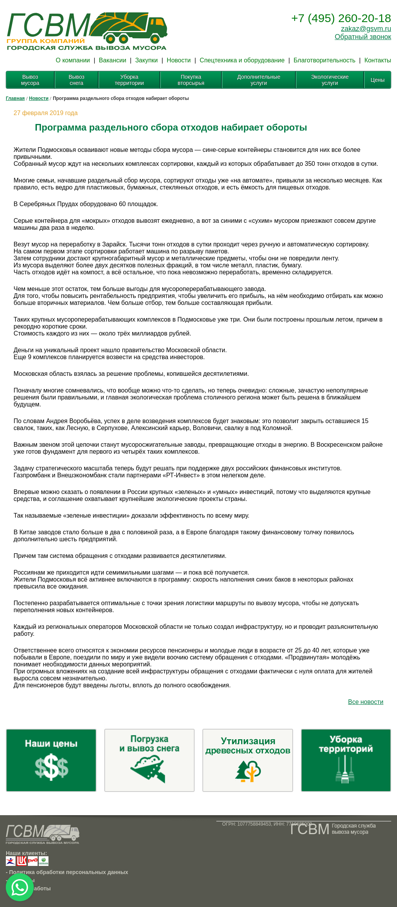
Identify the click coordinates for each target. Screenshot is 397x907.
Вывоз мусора (30, 80)
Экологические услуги (330, 80)
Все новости (365, 702)
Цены (378, 80)
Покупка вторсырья (191, 80)
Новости (179, 60)
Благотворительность (324, 60)
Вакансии (112, 60)
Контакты (377, 60)
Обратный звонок (363, 37)
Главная (15, 98)
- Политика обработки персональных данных (67, 872)
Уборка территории (129, 80)
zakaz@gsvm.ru (366, 29)
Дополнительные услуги (258, 80)
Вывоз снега (77, 80)
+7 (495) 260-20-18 (341, 18)
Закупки (146, 60)
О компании (73, 60)
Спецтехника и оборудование (242, 60)
